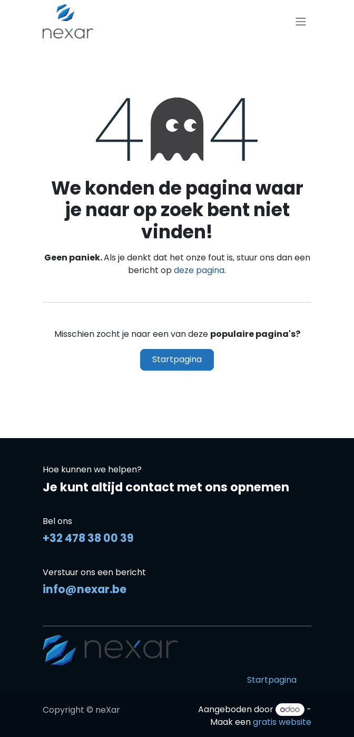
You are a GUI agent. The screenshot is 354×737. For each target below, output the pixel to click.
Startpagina (177, 359)
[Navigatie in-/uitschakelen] (300, 21)
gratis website (282, 722)
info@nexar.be (84, 589)
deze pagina (199, 270)
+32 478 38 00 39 (88, 538)
